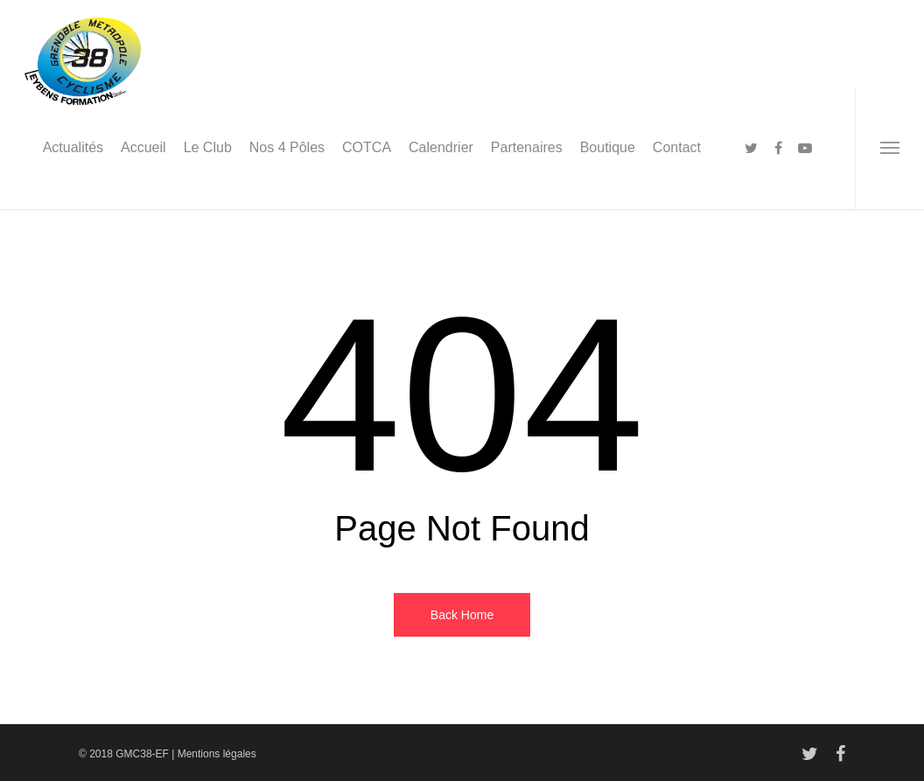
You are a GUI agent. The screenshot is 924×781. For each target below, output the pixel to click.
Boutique (607, 147)
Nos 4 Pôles (287, 147)
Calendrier (441, 147)
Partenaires (527, 147)
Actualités (73, 147)
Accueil (143, 147)
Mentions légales (217, 754)
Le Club (208, 147)
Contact (677, 147)
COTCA (366, 147)
